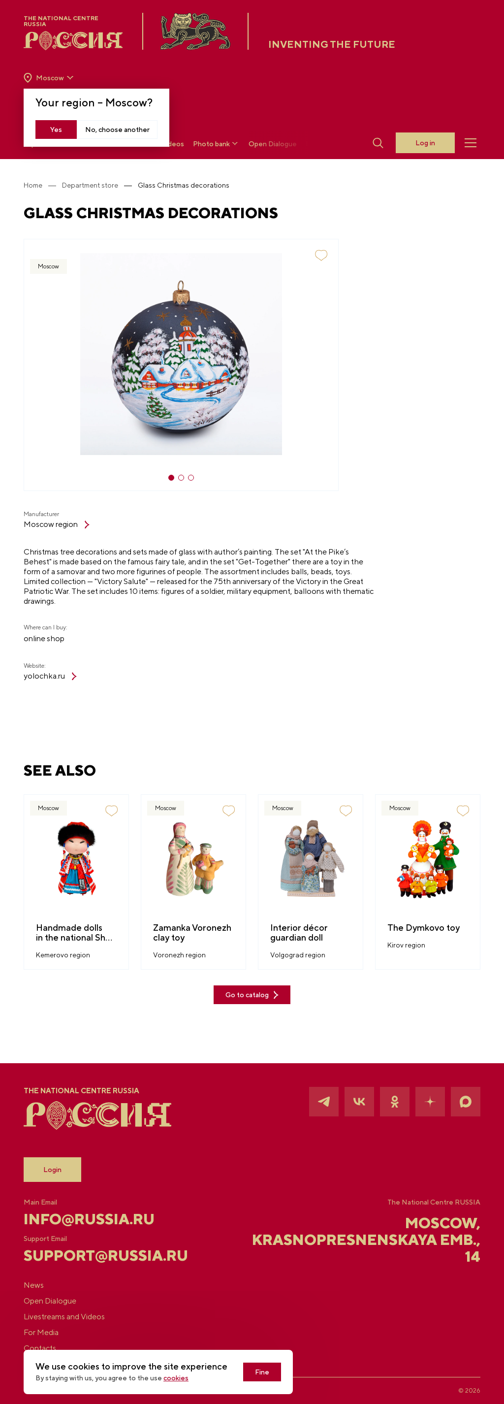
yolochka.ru (50, 676)
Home (33, 185)
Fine (262, 1372)
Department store (90, 185)
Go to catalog (252, 995)
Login (52, 1170)
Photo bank (216, 143)
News (34, 1285)
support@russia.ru (100, 1255)
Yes (56, 129)
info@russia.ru (89, 1218)
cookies (176, 1378)
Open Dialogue (273, 144)
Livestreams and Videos (64, 1316)
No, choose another (117, 129)
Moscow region (57, 524)
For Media (41, 1332)
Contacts (40, 1348)
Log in (425, 143)
